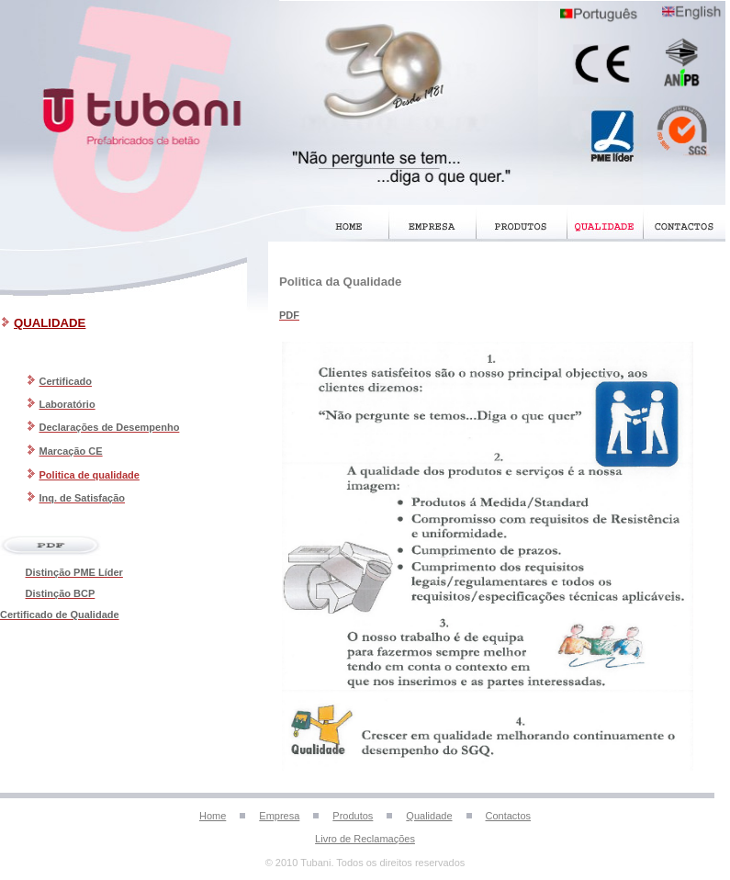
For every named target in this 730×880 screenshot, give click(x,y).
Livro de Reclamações (365, 838)
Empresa (279, 815)
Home (212, 815)
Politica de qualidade (89, 474)
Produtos (352, 815)
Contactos (509, 815)
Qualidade (429, 815)
